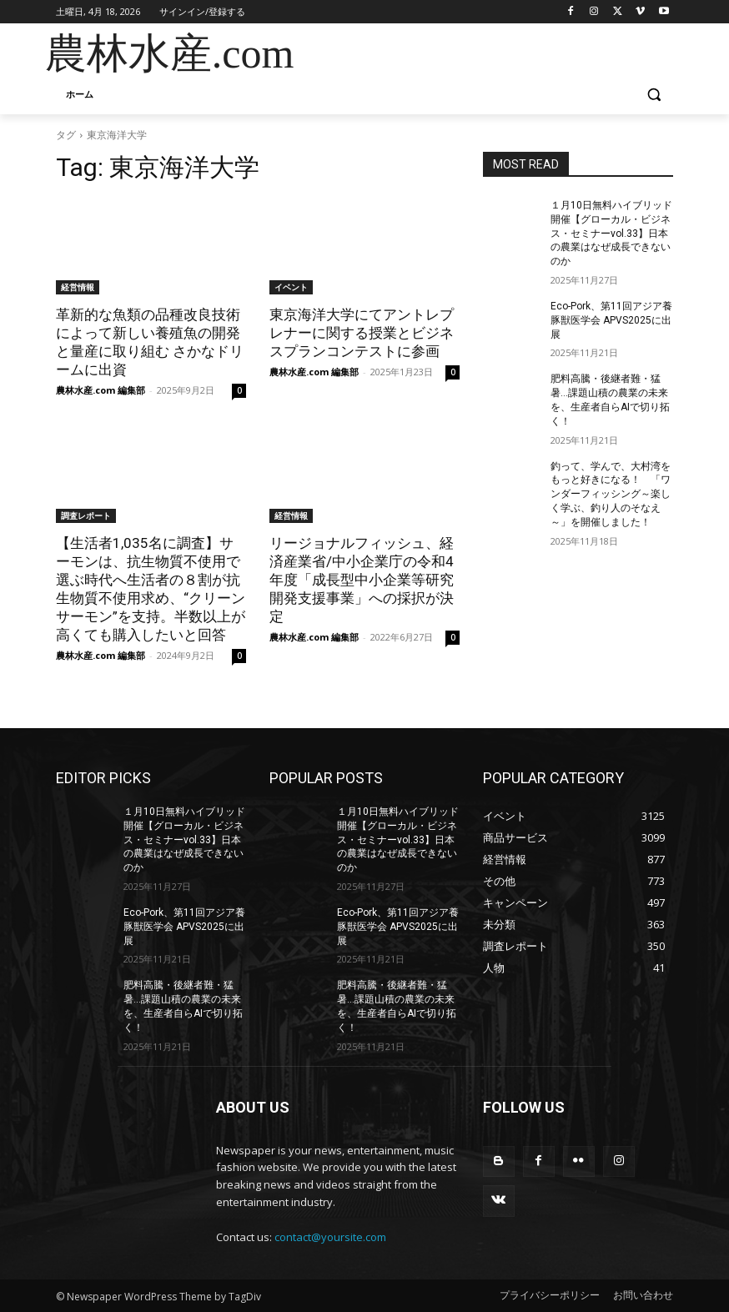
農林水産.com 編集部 (100, 390)
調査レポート (86, 515)
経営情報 (77, 287)
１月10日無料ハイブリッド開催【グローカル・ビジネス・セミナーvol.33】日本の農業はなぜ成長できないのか (611, 233)
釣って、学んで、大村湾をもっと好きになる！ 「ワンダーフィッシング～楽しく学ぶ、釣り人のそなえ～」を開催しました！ (611, 494)
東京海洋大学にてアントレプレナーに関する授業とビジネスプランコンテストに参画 (361, 332)
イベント (291, 287)
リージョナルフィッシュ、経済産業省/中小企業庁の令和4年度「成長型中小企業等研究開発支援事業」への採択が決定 (361, 580)
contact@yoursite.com (330, 1236)
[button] (653, 94)
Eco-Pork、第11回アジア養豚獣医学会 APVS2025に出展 (611, 320)
